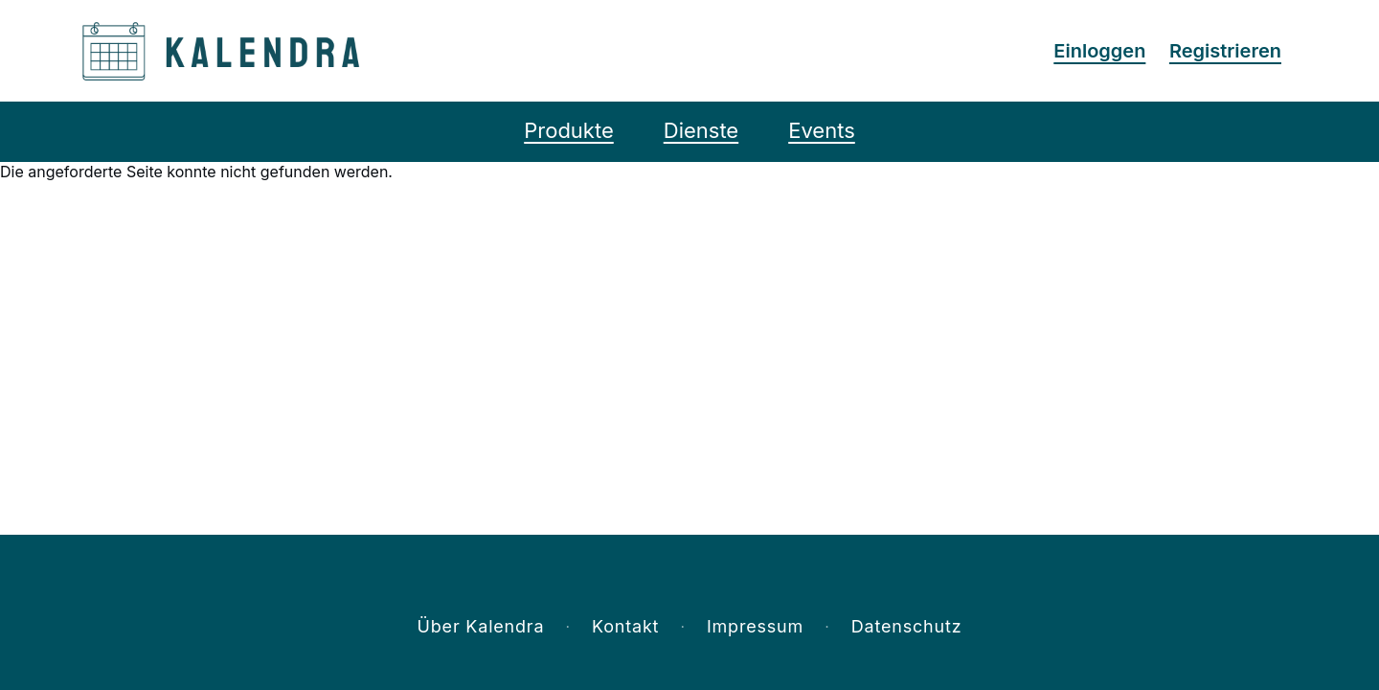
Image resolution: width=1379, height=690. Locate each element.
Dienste (701, 130)
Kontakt (625, 626)
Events (821, 130)
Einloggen (1099, 50)
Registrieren (1225, 50)
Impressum (755, 626)
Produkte (569, 130)
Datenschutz (906, 626)
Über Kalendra (481, 626)
